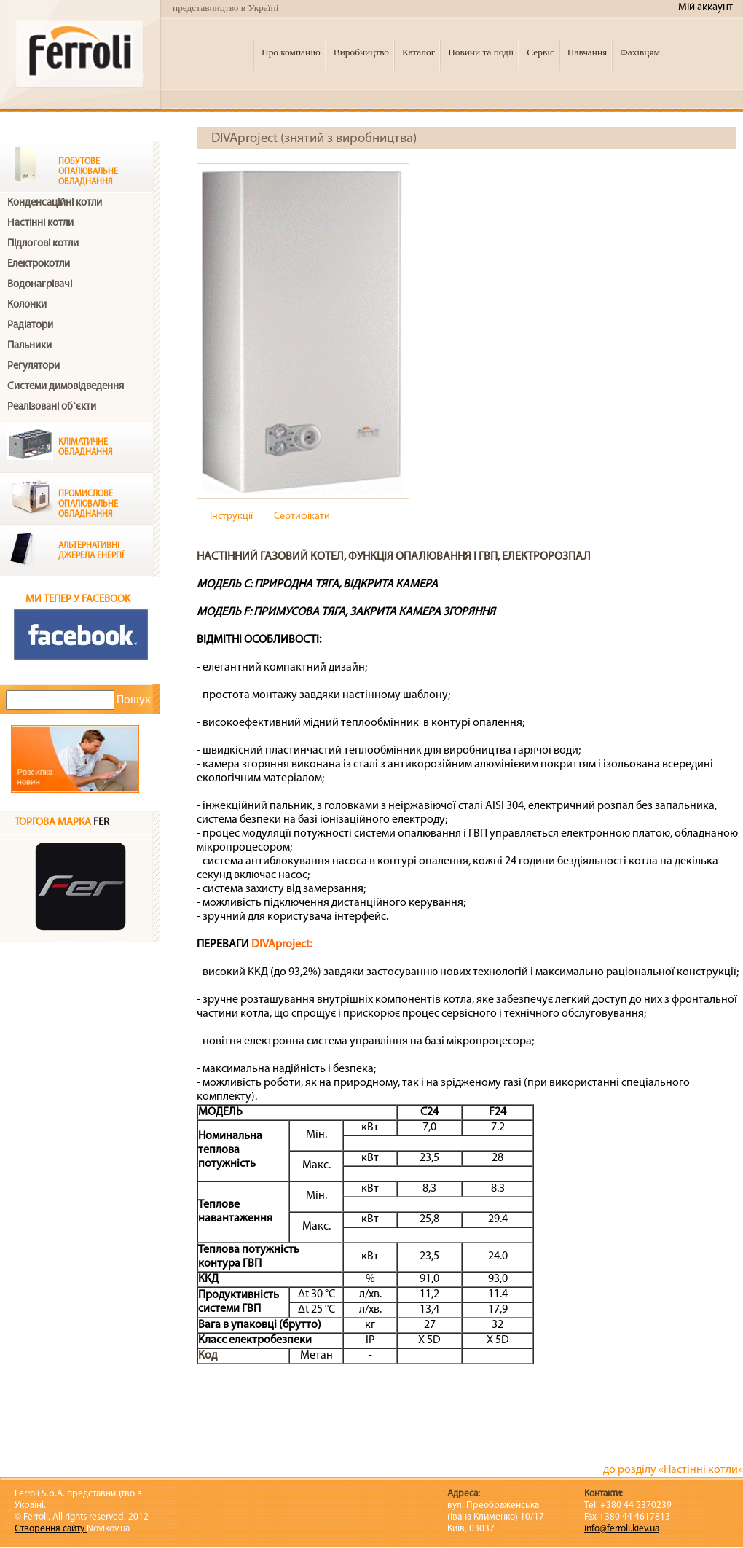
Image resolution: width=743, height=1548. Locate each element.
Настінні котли (40, 223)
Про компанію (291, 52)
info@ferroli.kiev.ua (621, 1528)
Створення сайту (51, 1528)
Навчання (587, 52)
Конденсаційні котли (54, 203)
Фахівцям (640, 52)
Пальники (29, 345)
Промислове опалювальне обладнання (88, 504)
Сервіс (540, 52)
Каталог (418, 52)
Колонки (27, 305)
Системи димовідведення (65, 386)
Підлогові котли (43, 243)
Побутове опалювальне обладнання (88, 172)
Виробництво (361, 52)
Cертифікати (302, 516)
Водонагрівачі (39, 284)
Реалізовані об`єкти (51, 407)
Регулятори (33, 366)
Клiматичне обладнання (85, 447)
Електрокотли (38, 264)
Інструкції (231, 516)
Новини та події (481, 52)
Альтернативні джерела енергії (91, 551)
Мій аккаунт (705, 7)
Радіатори (30, 325)
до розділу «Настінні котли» (673, 1470)
